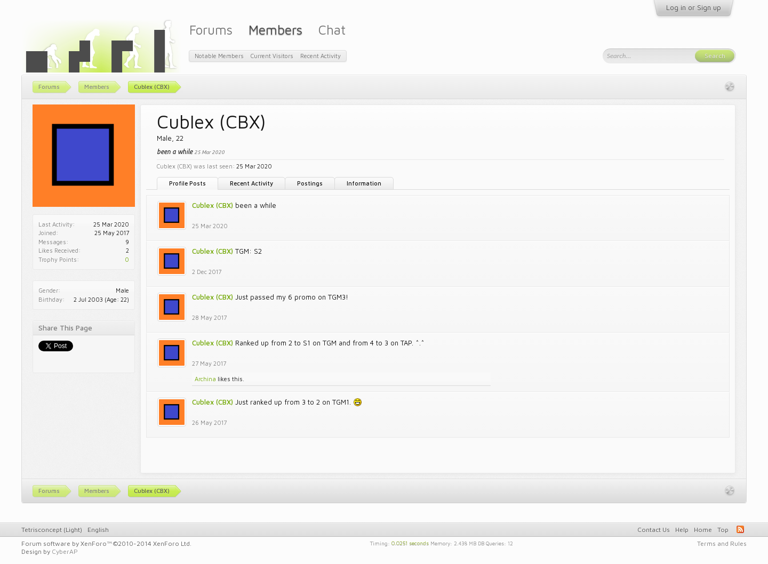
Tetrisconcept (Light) (51, 530)
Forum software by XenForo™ (106, 543)
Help (682, 530)
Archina (205, 378)
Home (703, 530)
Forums (211, 29)
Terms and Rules (722, 543)
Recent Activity (251, 183)
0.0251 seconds (410, 542)
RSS (740, 529)
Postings (310, 183)
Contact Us (653, 530)
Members (275, 29)
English (98, 530)
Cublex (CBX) (212, 205)
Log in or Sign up (693, 7)
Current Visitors (272, 55)
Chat (332, 29)
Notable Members (219, 55)
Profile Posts (187, 183)
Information (364, 183)
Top (723, 530)
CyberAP (65, 551)
